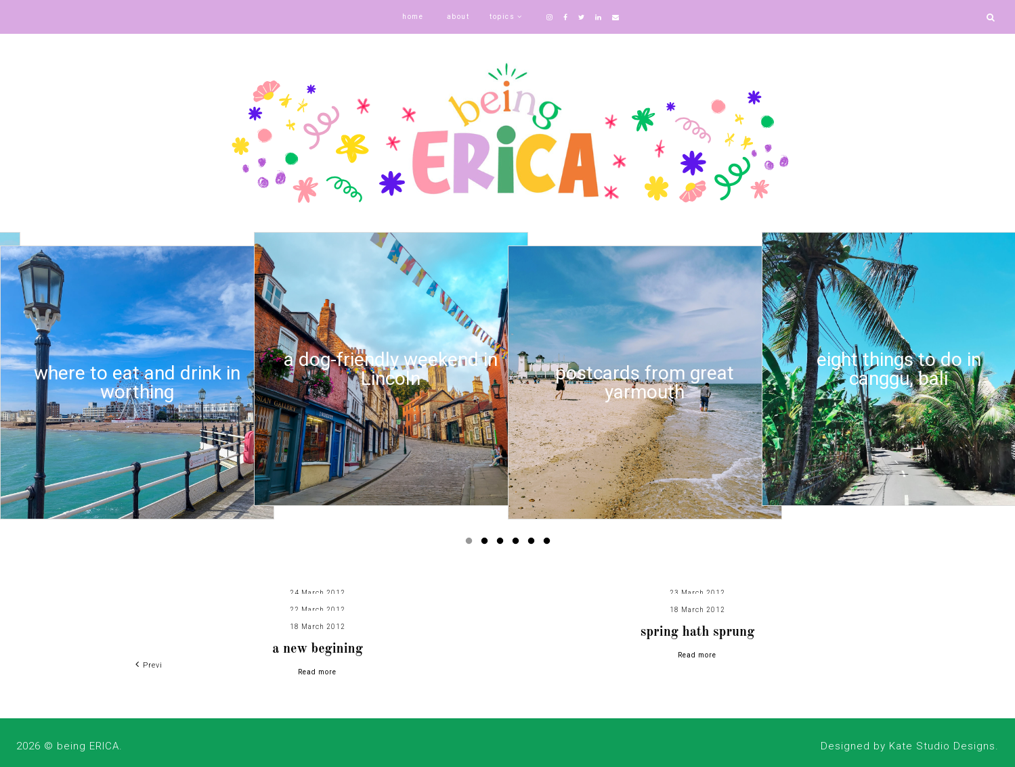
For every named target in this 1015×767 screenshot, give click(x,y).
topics (502, 16)
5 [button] (533, 544)
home (412, 16)
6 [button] (549, 544)
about (458, 16)
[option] (137, 382)
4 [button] (518, 544)
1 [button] (471, 544)
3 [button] (502, 544)
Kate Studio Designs (942, 746)
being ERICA (88, 746)
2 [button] (487, 544)
